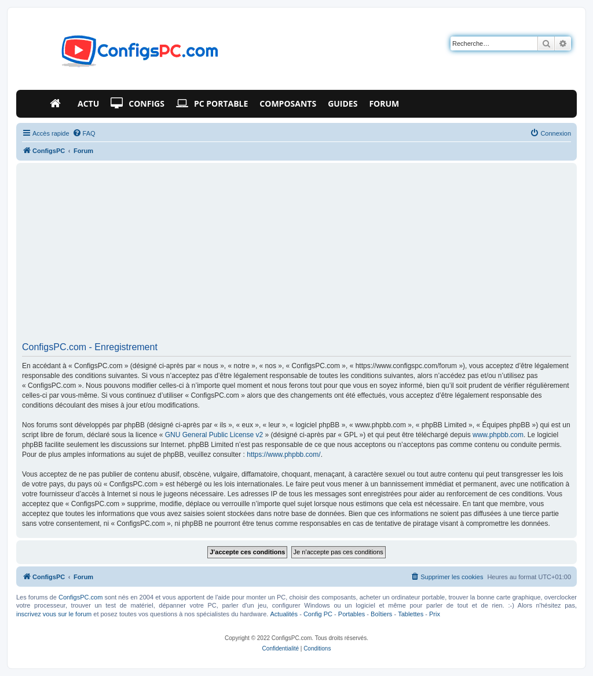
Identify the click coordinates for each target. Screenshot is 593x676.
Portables (351, 613)
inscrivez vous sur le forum (53, 613)
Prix (434, 613)
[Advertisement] (296, 256)
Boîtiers (381, 613)
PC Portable (212, 104)
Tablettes (410, 613)
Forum (384, 103)
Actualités (284, 613)
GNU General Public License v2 (214, 435)
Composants (287, 103)
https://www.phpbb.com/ (283, 454)
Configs (137, 104)
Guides (342, 103)
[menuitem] (84, 133)
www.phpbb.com (498, 435)
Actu (88, 103)
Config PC (317, 613)
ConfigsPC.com (80, 597)
